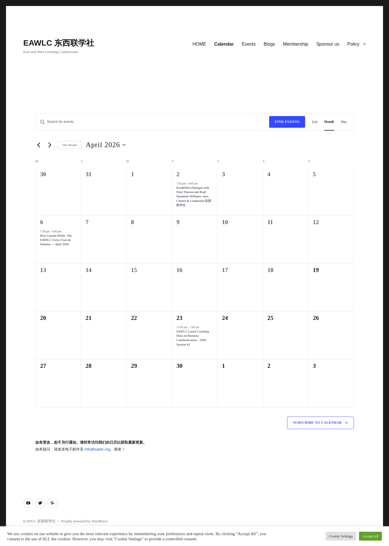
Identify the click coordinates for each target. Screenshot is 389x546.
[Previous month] (38, 144)
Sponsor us (327, 44)
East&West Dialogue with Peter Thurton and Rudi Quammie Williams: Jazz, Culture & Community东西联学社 (193, 196)
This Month (69, 145)
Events (249, 44)
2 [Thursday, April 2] (178, 174)
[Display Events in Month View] (329, 121)
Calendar (223, 44)
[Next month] (50, 144)
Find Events (287, 122)
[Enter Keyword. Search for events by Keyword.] (152, 121)
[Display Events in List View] (314, 121)
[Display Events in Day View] (344, 121)
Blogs (269, 44)
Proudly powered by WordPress (84, 521)
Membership (295, 44)
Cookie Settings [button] (341, 536)
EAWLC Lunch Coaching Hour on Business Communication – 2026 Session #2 (192, 338)
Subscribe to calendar (317, 423)
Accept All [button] (370, 536)
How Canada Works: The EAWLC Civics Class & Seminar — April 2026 (56, 240)
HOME (199, 44)
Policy (353, 44)
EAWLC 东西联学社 (58, 42)
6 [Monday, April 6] (41, 222)
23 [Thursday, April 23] (179, 317)
